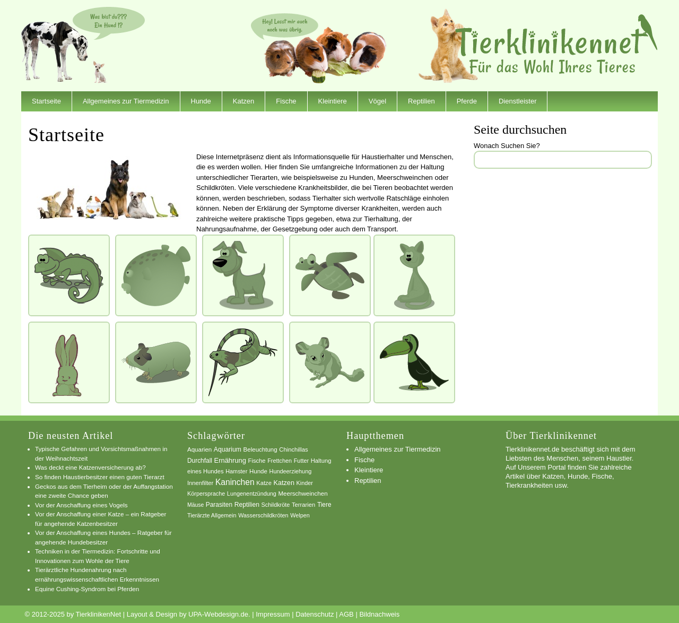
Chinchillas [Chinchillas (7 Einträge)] (293, 449)
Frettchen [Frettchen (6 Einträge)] (279, 460)
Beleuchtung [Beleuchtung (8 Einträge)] (260, 449)
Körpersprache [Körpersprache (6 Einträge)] (206, 493)
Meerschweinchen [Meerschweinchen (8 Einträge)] (302, 493)
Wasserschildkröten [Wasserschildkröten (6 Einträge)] (263, 515)
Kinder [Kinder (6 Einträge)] (305, 483)
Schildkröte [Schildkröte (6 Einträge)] (276, 504)
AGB (346, 614)
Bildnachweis (379, 614)
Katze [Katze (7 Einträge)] (264, 483)
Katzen (243, 101)
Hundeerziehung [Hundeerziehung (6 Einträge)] (290, 471)
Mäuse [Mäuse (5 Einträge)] (195, 505)
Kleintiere (332, 101)
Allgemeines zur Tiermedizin (126, 101)
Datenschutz (314, 614)
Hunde (201, 101)
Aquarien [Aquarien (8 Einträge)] (199, 449)
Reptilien (421, 101)
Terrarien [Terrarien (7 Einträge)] (303, 504)
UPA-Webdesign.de (218, 614)
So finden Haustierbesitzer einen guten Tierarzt (99, 476)
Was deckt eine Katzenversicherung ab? (90, 467)
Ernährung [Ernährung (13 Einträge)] (230, 460)
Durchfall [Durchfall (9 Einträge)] (199, 460)
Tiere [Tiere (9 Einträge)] (324, 504)
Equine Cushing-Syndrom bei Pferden (87, 588)
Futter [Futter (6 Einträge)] (301, 460)
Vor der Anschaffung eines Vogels (81, 504)
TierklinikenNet (556, 44)
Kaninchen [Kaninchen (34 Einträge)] (235, 482)
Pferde (467, 101)
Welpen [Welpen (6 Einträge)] (300, 515)
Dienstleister (518, 101)
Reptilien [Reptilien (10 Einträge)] (246, 504)
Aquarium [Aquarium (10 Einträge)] (227, 449)
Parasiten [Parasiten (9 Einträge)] (219, 504)
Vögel (377, 101)
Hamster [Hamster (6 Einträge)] (236, 471)
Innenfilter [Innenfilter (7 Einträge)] (200, 483)
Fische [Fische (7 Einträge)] (257, 460)
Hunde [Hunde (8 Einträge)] (258, 471)
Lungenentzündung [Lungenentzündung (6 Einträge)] (251, 493)
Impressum (273, 614)
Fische (286, 101)
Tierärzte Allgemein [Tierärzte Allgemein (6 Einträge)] (212, 515)
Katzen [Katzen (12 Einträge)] (284, 483)
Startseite (46, 101)
